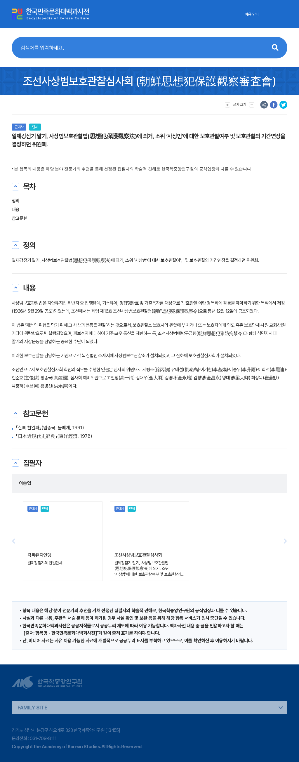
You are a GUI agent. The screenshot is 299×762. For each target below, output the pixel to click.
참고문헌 (19, 218)
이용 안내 (252, 14)
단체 (35, 127)
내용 (16, 209)
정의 (16, 201)
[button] (285, 541)
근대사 (19, 127)
